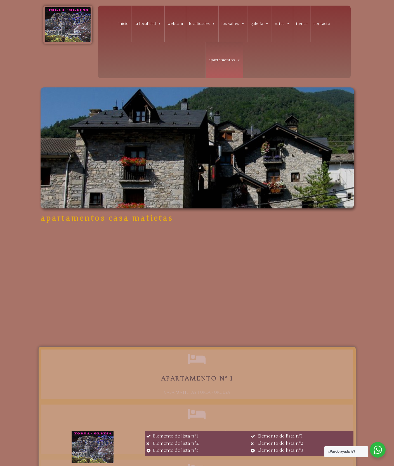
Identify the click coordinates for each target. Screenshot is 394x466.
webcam (175, 23)
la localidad (148, 24)
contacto (321, 23)
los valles (233, 24)
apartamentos (224, 60)
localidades (202, 24)
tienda (302, 23)
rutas (282, 24)
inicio (123, 23)
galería (260, 24)
